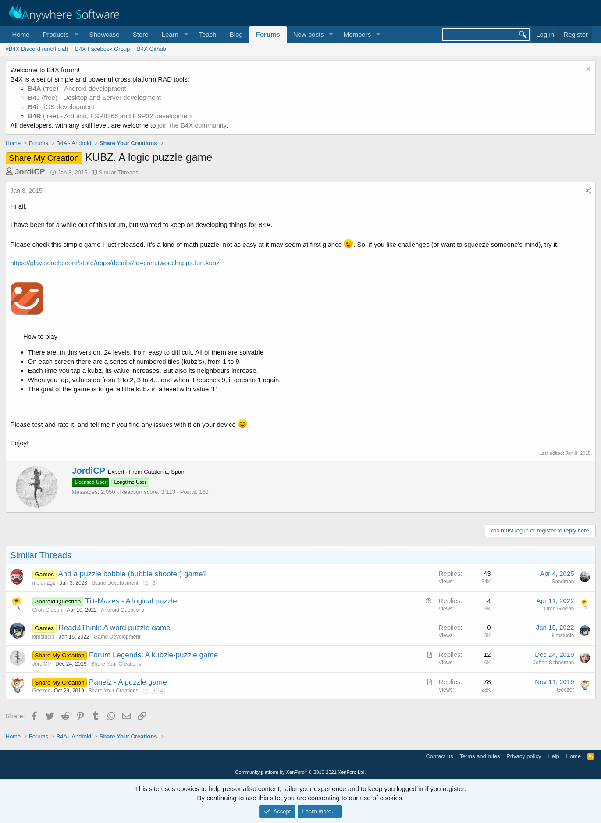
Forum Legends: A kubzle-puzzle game (153, 655)
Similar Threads (119, 172)
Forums (268, 34)
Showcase (104, 34)
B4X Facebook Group (102, 49)
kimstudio (43, 637)
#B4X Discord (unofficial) (37, 49)
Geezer (41, 691)
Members (357, 34)
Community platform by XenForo (300, 772)
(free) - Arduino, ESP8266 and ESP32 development (110, 116)
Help (553, 756)
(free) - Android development (77, 88)
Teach (208, 34)
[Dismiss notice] (587, 69)
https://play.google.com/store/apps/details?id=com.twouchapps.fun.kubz (115, 262)
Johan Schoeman (553, 663)
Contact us (439, 756)
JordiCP (30, 171)
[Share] (588, 191)
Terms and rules (479, 756)
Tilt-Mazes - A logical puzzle (131, 601)
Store (141, 34)
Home (21, 34)
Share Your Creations (116, 664)
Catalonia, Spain (164, 471)
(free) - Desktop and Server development (94, 97)
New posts (308, 34)
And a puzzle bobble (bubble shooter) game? (132, 574)
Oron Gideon (47, 610)
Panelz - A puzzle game (128, 682)
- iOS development (61, 106)
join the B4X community (191, 125)
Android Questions (122, 610)
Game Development (115, 583)
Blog (236, 34)
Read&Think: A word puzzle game (115, 628)
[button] (59, 34)
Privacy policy (523, 756)
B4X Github (151, 49)
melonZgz (44, 583)
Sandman (562, 581)
